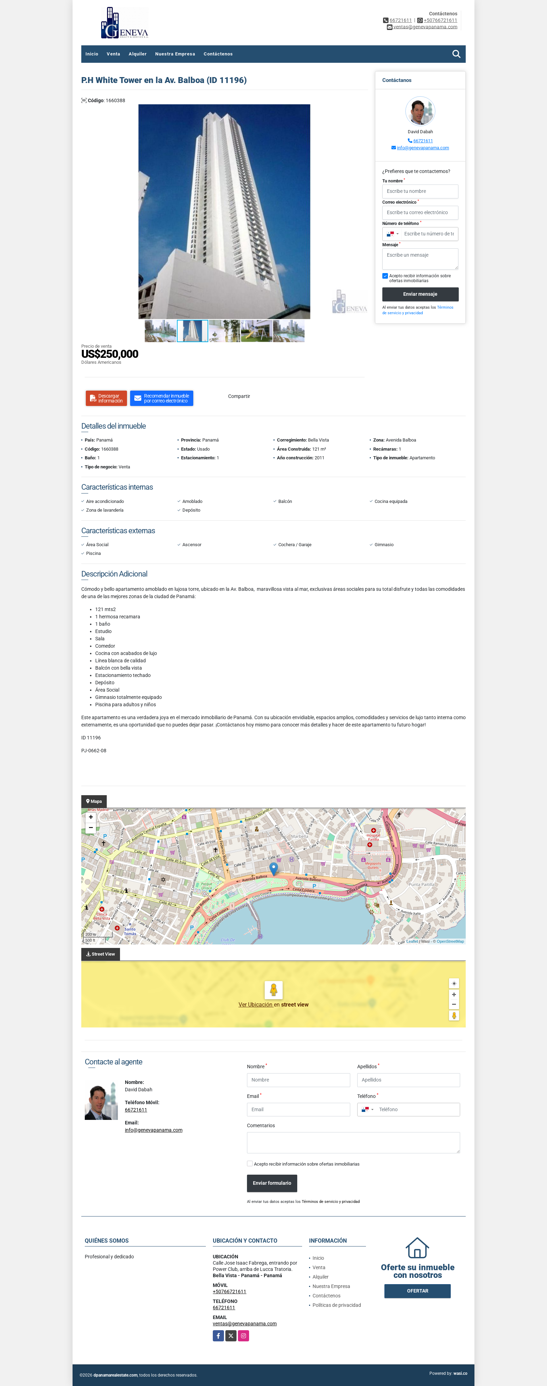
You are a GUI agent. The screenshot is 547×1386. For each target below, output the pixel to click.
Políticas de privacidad (337, 1305)
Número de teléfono (401, 223)
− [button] (91, 828)
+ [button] (91, 818)
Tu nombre (393, 180)
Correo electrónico (400, 202)
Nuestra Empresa (175, 54)
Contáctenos (218, 54)
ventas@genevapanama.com (245, 1323)
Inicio (91, 54)
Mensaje (391, 244)
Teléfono (368, 1096)
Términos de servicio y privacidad (331, 1201)
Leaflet (412, 941)
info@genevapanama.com (423, 147)
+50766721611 (440, 20)
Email (254, 1096)
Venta (113, 54)
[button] (361, 110)
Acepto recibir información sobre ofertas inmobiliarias (307, 1164)
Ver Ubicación (256, 1004)
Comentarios (261, 1125)
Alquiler (138, 54)
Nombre (257, 1066)
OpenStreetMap (450, 941)
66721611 (401, 20)
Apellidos (368, 1066)
